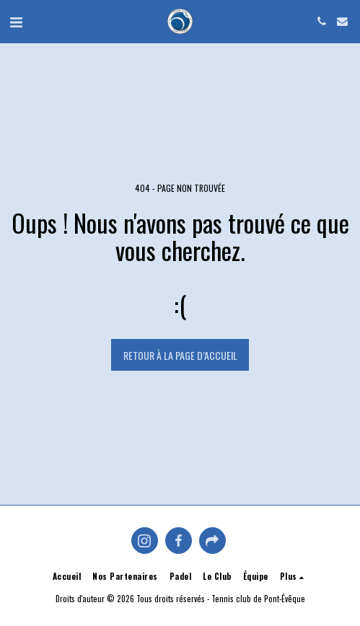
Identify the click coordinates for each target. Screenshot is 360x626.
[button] (16, 21)
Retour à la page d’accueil (180, 355)
